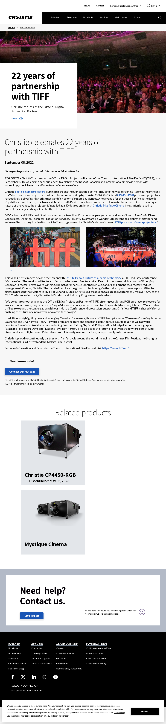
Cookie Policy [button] (119, 713)
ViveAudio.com (94, 653)
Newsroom (62, 663)
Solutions (72, 17)
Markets (56, 17)
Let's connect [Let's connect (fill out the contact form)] (31, 615)
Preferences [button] (63, 716)
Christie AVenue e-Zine (98, 648)
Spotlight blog (16, 668)
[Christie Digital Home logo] (21, 18)
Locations (61, 658)
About (137, 17)
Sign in (155, 5)
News (87, 5)
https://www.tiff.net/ (115, 348)
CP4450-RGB (125, 195)
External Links (96, 644)
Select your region (25, 685)
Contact (100, 5)
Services (103, 17)
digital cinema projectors (30, 191)
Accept (144, 711)
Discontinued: (39, 481)
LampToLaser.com (96, 658)
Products (88, 17)
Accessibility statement (69, 668)
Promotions (14, 653)
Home (11, 27)
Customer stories (65, 653)
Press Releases (27, 27)
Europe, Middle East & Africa (125, 5)
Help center (121, 17)
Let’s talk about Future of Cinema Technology (93, 278)
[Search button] (160, 17)
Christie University (96, 663)
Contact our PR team (22, 371)
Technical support (40, 658)
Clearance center (17, 663)
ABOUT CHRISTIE (67, 644)
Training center (39, 653)
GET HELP (37, 644)
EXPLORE (14, 644)
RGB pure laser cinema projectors (135, 222)
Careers (60, 648)
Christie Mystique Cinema (109, 205)
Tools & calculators (41, 663)
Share (14, 118)
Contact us (37, 648)
